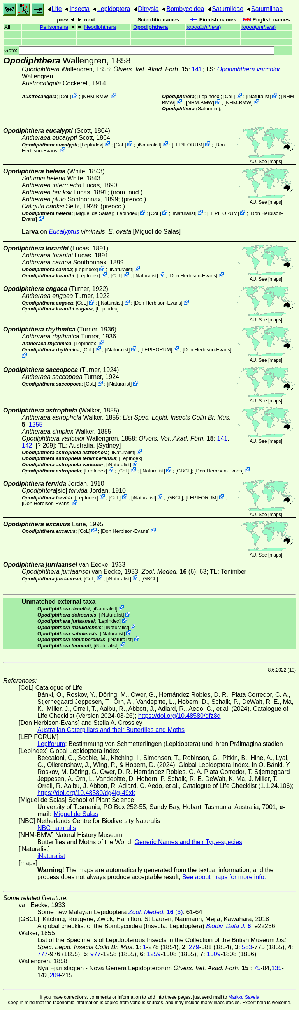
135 (276, 968)
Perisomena (54, 27)
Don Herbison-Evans (193, 275)
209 (54, 975)
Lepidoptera (113, 8)
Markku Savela (243, 997)
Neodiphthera (100, 27)
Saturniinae (267, 8)
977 (95, 954)
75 (257, 968)
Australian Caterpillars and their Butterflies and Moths (111, 729)
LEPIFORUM (187, 144)
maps (275, 161)
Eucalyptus (64, 231)
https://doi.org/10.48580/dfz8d (179, 715)
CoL (65, 96)
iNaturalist (258, 96)
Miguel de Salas (93, 213)
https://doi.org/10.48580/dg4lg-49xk (86, 793)
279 (194, 947)
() (203, 27)
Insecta (79, 8)
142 (27, 445)
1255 (36, 424)
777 (42, 954)
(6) (169, 571)
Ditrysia (148, 8)
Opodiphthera (150, 27)
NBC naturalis (56, 828)
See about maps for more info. (224, 877)
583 (247, 947)
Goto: (139, 50)
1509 (214, 954)
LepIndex (209, 96)
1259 (154, 954)
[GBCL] (184, 471)
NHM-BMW (95, 96)
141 (197, 69)
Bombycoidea (185, 8)
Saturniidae (227, 8)
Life (57, 8)
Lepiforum (51, 743)
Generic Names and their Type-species (188, 842)
